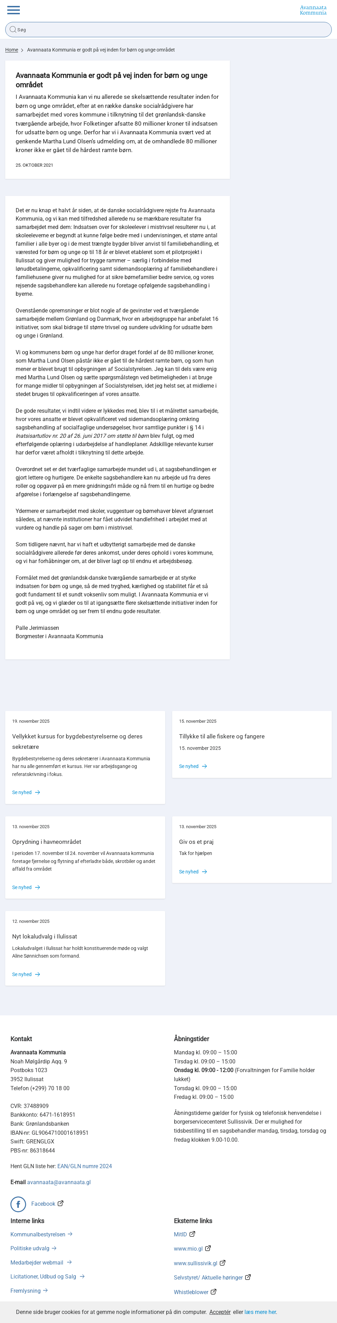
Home (11, 50)
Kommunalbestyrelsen (37, 1234)
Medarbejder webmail (37, 1262)
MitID (180, 1234)
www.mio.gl (188, 1248)
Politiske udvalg (29, 1248)
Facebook (43, 1204)
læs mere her (260, 1312)
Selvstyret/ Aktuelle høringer (208, 1277)
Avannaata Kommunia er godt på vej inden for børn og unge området (101, 50)
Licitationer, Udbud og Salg (44, 1276)
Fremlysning (25, 1291)
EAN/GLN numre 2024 (84, 1166)
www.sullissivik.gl (195, 1263)
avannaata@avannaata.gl (59, 1182)
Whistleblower (191, 1292)
